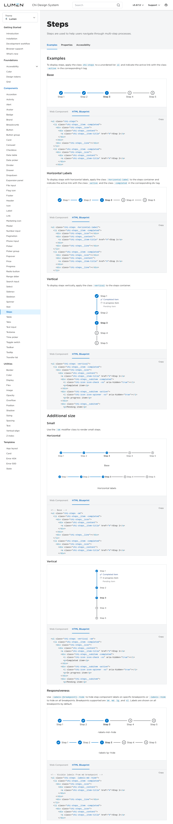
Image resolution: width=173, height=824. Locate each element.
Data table (11, 155)
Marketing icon (13, 221)
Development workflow (18, 43)
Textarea (10, 332)
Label (9, 210)
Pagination (11, 236)
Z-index (10, 435)
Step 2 (83, 96)
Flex (8, 385)
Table (9, 317)
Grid (8, 81)
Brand (9, 119)
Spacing (10, 420)
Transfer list (12, 357)
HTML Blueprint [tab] (80, 111)
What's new (12, 53)
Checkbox (11, 150)
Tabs (8, 322)
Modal (9, 226)
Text (8, 425)
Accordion (11, 94)
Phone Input (12, 241)
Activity (10, 99)
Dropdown (11, 175)
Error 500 (11, 463)
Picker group (12, 251)
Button (12, 130)
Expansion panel (14, 180)
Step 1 (61, 96)
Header (10, 200)
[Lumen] (16, 5)
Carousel (10, 145)
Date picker (12, 160)
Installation (11, 38)
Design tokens (13, 76)
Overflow (11, 400)
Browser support (14, 48)
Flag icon (11, 190)
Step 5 (152, 96)
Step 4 (129, 96)
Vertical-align (13, 430)
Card (8, 140)
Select (9, 286)
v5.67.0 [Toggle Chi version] (137, 5)
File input (11, 185)
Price (8, 261)
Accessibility (83, 44)
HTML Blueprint (80, 217)
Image (9, 390)
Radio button (13, 271)
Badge (9, 114)
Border (9, 370)
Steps (9, 312)
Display (10, 380)
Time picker (12, 337)
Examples (52, 44)
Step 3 (106, 96)
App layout (12, 448)
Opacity (10, 395)
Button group (13, 135)
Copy (161, 119)
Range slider (12, 276)
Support (152, 5)
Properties (66, 44)
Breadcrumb (12, 124)
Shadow (10, 410)
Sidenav (10, 291)
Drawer (10, 170)
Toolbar (10, 347)
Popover (10, 256)
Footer (9, 195)
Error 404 (11, 458)
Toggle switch (13, 342)
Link (12, 216)
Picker (9, 246)
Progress (10, 266)
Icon (8, 205)
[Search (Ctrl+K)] (97, 5)
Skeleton (10, 296)
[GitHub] (166, 5)
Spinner (10, 301)
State (9, 468)
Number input (13, 231)
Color (9, 71)
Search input (12, 281)
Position (10, 405)
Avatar (9, 109)
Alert (8, 104)
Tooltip (9, 352)
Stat (8, 306)
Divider (10, 165)
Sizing (9, 415)
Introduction (12, 33)
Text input (11, 327)
